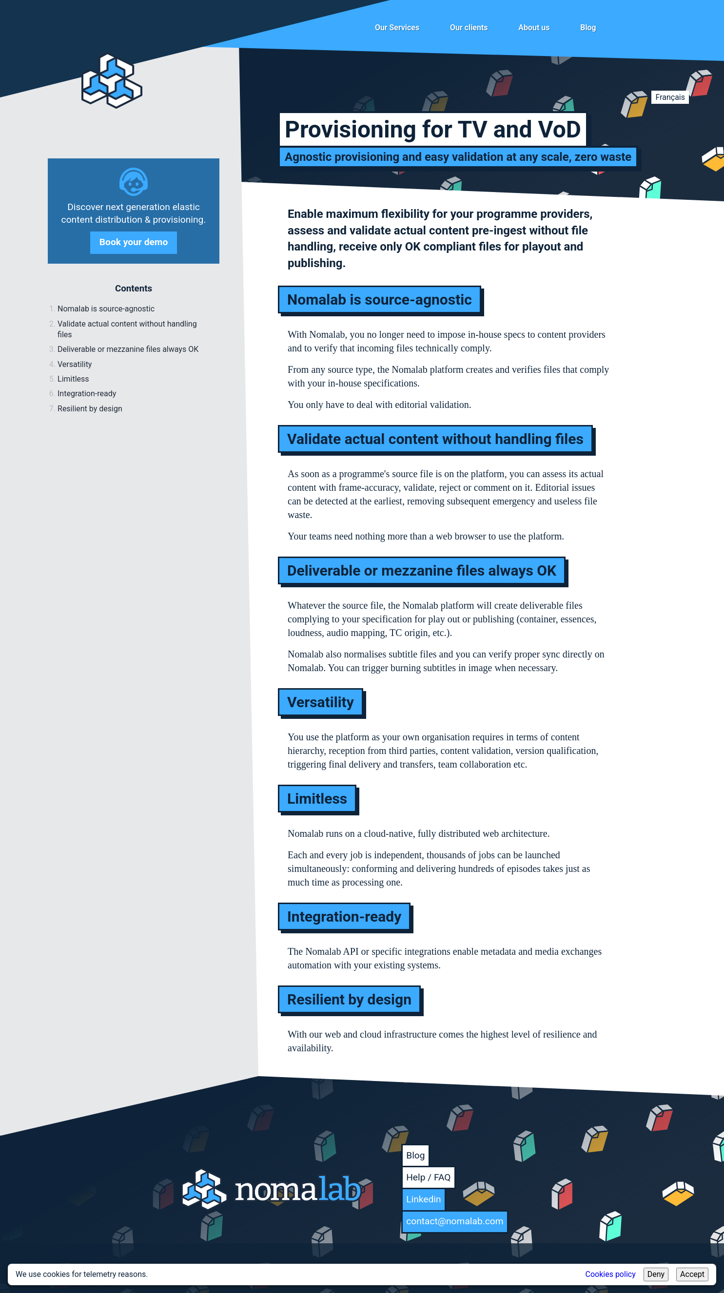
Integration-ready (87, 393)
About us (533, 27)
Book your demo (133, 242)
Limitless (73, 379)
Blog (588, 27)
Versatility (75, 364)
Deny (656, 1274)
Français (670, 97)
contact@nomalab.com (454, 1221)
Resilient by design (90, 408)
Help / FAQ (428, 1177)
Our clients (469, 27)
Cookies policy (611, 1274)
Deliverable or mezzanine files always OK (128, 349)
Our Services (397, 27)
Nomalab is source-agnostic (106, 308)
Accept (692, 1274)
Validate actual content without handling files (127, 329)
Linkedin (423, 1199)
